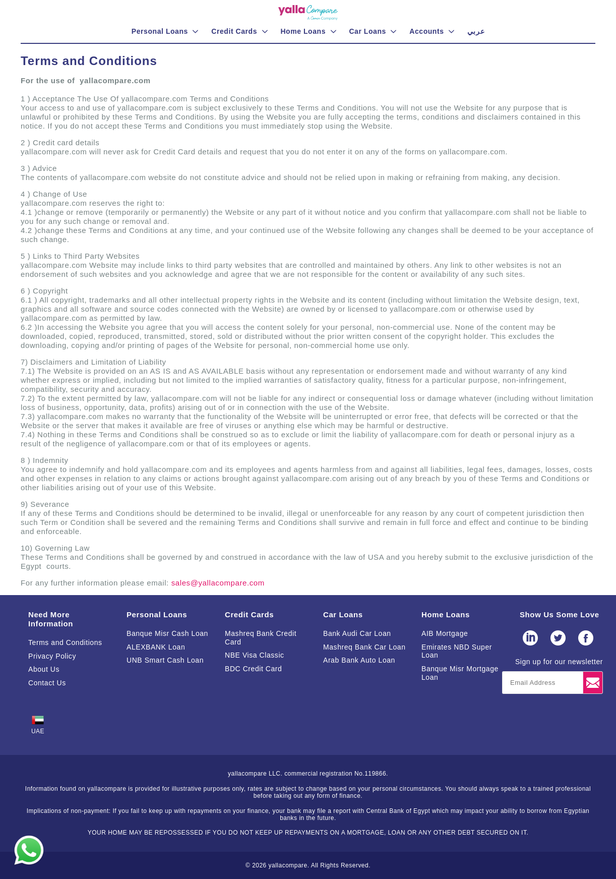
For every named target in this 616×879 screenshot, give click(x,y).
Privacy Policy (52, 656)
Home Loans (445, 614)
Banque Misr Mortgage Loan (460, 673)
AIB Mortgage (444, 633)
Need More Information (50, 619)
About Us (43, 669)
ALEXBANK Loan (156, 647)
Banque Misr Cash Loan (167, 633)
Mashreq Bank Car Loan (364, 647)
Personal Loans (157, 614)
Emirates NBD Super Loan (456, 651)
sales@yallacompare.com (218, 582)
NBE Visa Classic (254, 655)
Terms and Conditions (65, 642)
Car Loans (343, 614)
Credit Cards (249, 614)
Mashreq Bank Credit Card (260, 637)
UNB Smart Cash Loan (165, 660)
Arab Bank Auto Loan (359, 660)
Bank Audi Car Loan (357, 633)
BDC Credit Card (253, 669)
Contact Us (47, 683)
